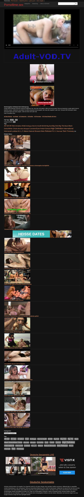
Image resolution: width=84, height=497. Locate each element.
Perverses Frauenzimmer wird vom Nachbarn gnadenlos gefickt (21, 316)
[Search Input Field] (66, 3)
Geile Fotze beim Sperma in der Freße (14, 395)
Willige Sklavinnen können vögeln (13, 348)
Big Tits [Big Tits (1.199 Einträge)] (61, 126)
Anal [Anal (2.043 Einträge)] (23, 126)
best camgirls (40, 0)
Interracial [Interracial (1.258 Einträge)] (7, 131)
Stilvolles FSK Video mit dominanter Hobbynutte (17, 181)
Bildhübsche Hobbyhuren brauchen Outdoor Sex (17, 213)
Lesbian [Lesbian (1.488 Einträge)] (15, 131)
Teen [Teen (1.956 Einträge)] (64, 131)
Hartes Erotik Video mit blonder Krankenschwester (18, 284)
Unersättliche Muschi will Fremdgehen (14, 363)
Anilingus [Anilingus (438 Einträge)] (29, 126)
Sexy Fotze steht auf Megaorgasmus (14, 252)
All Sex (12, 120)
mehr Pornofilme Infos (9, 113)
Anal (16, 120)
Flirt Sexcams (14, 0)
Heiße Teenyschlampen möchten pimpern (15, 149)
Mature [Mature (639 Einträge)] (26, 131)
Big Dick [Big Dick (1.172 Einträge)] (55, 126)
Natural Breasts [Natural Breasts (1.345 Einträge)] (34, 131)
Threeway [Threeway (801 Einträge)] (70, 131)
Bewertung (35, 3)
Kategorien (27, 3)
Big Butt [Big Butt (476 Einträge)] (49, 126)
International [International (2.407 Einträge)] (68, 129)
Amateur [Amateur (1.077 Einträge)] (18, 126)
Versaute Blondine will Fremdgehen (14, 229)
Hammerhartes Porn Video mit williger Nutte (16, 197)
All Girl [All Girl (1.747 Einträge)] (6, 126)
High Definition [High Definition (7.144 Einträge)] (57, 128)
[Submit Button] (76, 3)
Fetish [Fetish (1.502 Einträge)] (42, 128)
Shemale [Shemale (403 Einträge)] (59, 131)
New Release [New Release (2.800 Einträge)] (46, 131)
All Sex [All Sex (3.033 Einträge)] (12, 126)
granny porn (32, 0)
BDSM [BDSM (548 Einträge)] (44, 126)
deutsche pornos (23, 0)
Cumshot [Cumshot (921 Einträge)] (32, 128)
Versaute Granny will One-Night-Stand (14, 332)
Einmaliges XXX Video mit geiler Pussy (14, 411)
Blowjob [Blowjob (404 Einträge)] (26, 128)
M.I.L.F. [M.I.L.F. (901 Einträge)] (20, 131)
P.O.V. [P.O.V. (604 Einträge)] (54, 131)
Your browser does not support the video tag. (42, 29)
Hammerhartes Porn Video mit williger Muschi (16, 268)
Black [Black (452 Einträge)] (66, 126)
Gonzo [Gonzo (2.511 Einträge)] (47, 129)
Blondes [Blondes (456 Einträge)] (20, 128)
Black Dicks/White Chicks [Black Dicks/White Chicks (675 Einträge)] (13, 442)
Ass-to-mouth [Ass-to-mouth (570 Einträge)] (37, 126)
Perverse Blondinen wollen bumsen (14, 300)
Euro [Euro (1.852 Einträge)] (38, 129)
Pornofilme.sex (13, 4)
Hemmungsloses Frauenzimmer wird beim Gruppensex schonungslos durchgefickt (26, 165)
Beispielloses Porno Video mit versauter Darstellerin (18, 379)
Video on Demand (44, 3)
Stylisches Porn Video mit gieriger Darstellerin (16, 427)
